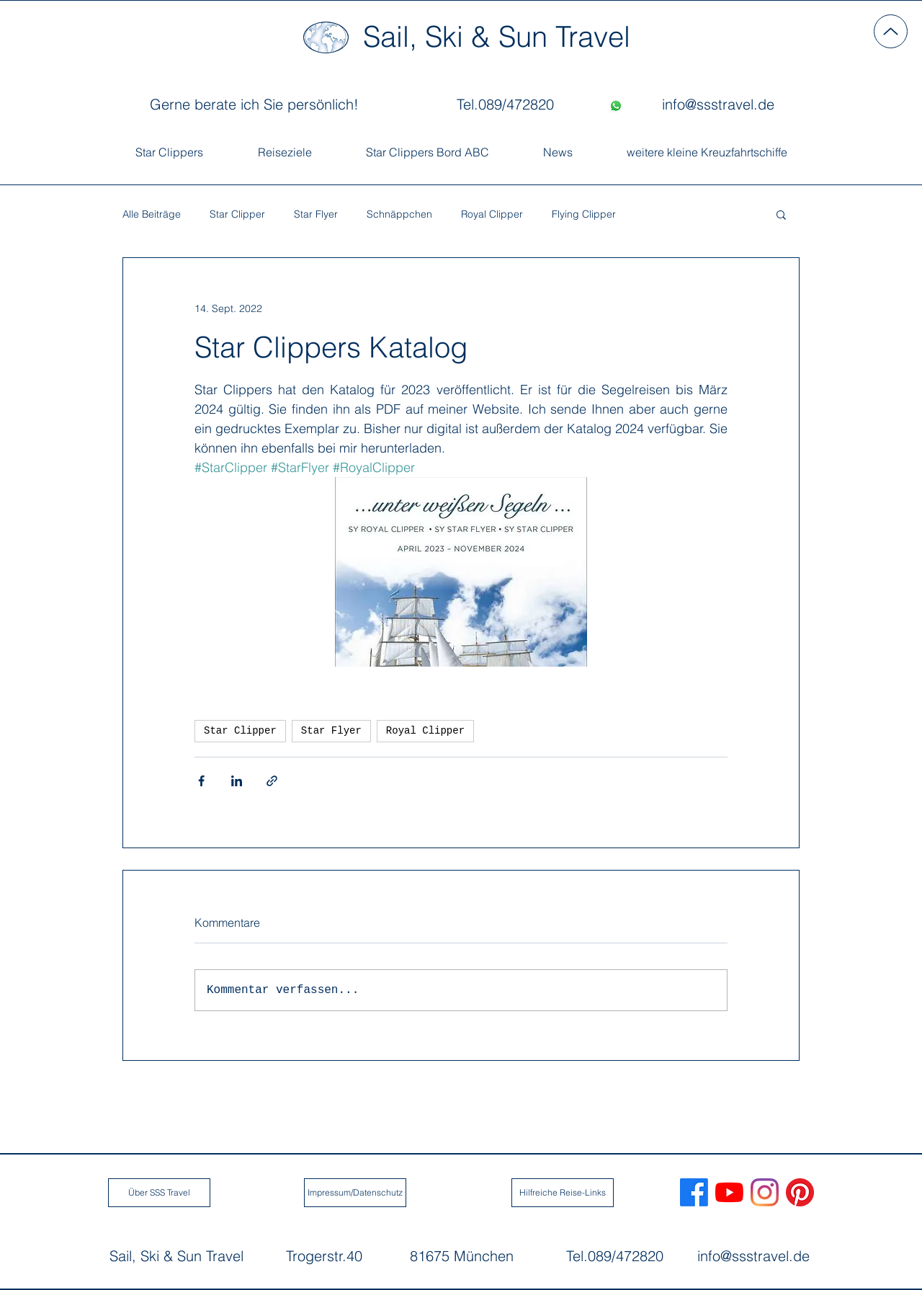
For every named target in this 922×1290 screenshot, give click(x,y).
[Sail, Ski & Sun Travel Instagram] (765, 1192)
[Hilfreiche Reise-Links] (562, 1192)
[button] (781, 214)
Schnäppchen (399, 214)
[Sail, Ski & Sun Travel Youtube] (729, 1192)
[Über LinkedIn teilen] (236, 781)
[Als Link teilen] (272, 781)
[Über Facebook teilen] (201, 781)
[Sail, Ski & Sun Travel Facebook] (694, 1192)
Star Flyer (316, 214)
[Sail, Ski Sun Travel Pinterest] (800, 1192)
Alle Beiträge (151, 214)
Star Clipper (237, 214)
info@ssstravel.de (753, 1256)
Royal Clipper (492, 214)
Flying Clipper (584, 214)
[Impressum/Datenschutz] (355, 1192)
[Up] (891, 31)
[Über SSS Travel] (159, 1192)
